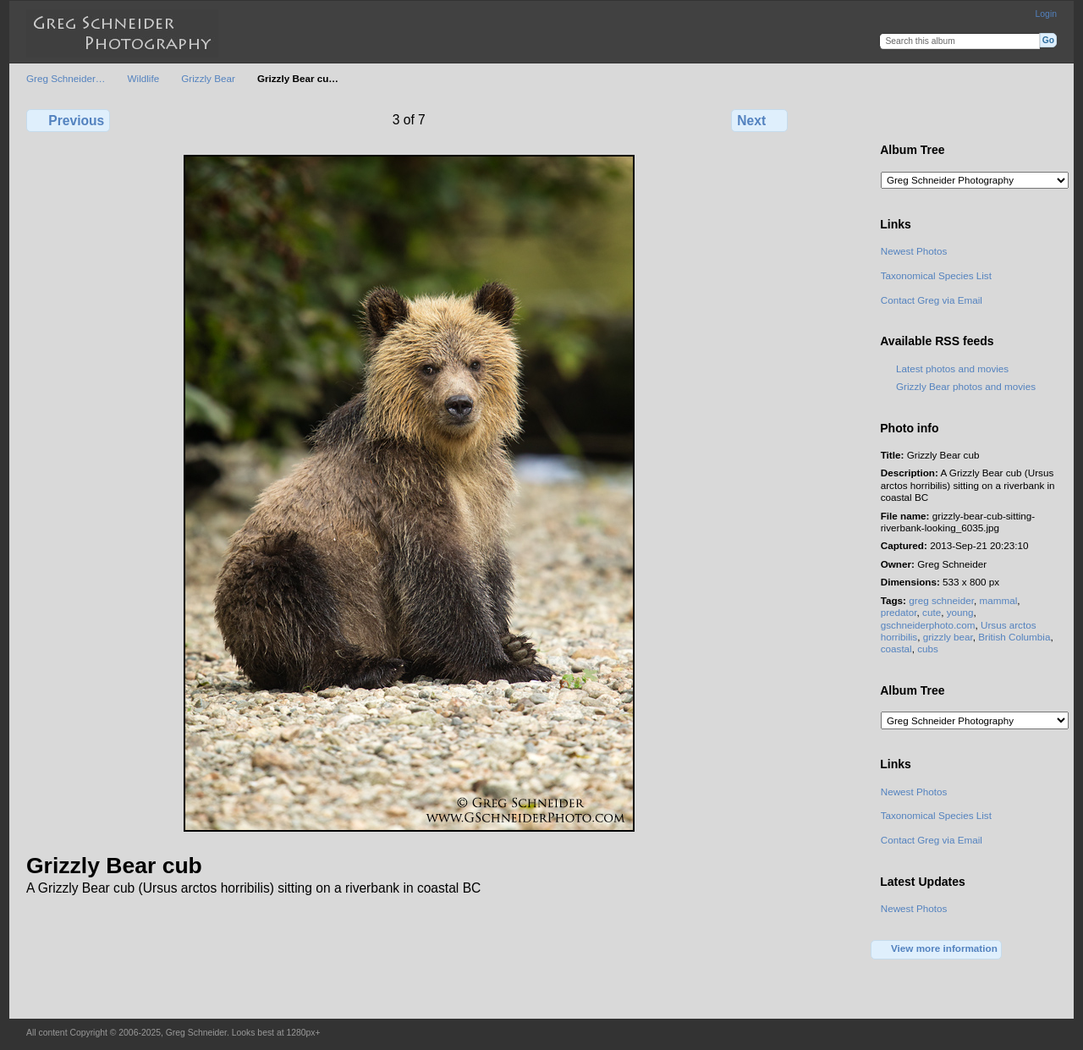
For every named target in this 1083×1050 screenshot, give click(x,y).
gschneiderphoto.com (928, 624)
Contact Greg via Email (931, 299)
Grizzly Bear (208, 78)
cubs (927, 648)
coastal (896, 648)
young (960, 612)
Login (1046, 14)
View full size (889, 118)
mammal (998, 600)
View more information (937, 949)
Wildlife (144, 78)
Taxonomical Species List (936, 275)
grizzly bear (948, 636)
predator (899, 612)
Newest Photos (914, 250)
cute (931, 612)
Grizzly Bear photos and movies (966, 386)
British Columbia (1014, 636)
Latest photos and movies (952, 368)
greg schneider (941, 600)
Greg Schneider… (66, 78)
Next (759, 120)
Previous (68, 120)
